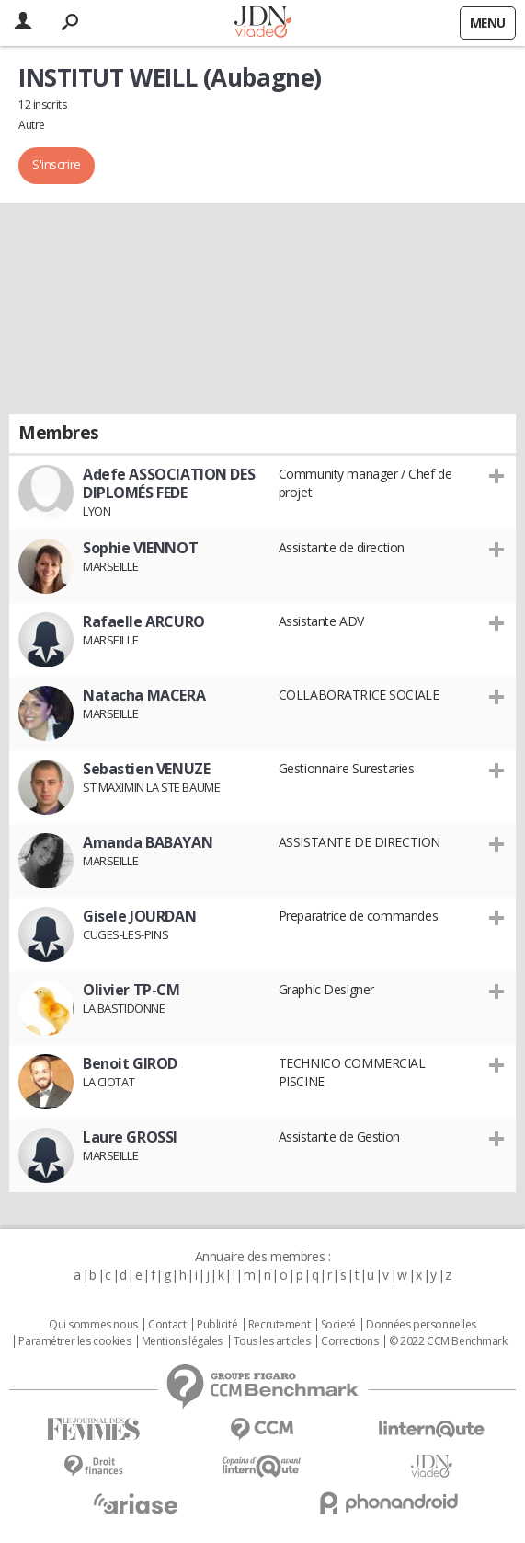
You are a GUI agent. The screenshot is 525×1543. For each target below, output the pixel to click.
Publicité (217, 1324)
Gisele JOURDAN (139, 916)
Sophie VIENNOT (140, 548)
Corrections (349, 1341)
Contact (167, 1324)
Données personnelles (421, 1324)
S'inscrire (56, 164)
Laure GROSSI (130, 1137)
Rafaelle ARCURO (144, 621)
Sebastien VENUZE (146, 769)
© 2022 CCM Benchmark (448, 1341)
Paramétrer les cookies (74, 1341)
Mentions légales (182, 1341)
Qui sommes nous (93, 1324)
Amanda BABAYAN (147, 842)
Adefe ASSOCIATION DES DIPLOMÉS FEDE (169, 483)
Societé (338, 1324)
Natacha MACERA (144, 695)
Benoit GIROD (130, 1063)
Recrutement (279, 1324)
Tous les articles (272, 1341)
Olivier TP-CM (131, 990)
